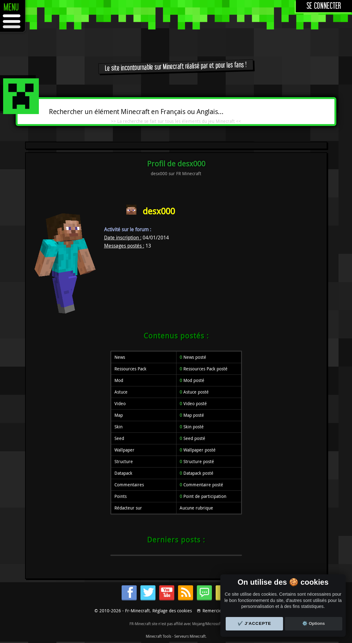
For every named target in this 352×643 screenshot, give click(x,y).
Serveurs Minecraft (190, 636)
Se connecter (324, 6)
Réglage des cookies (172, 611)
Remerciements (218, 611)
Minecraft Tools (158, 636)
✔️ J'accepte (254, 623)
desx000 (159, 211)
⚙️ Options (313, 623)
